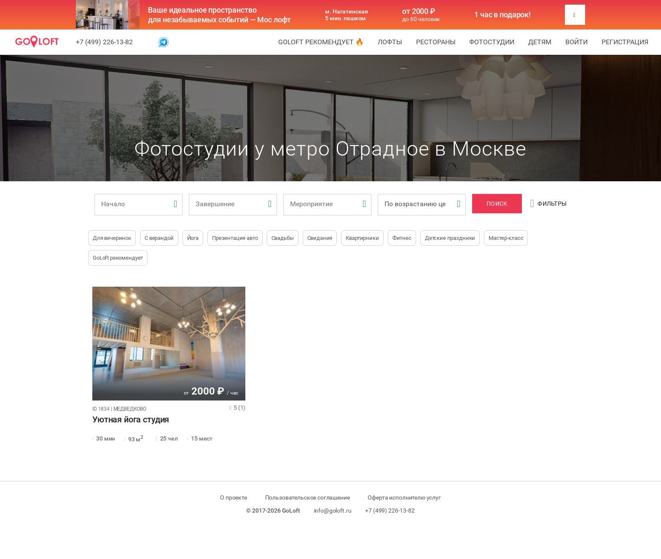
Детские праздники (450, 238)
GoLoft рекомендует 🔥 (321, 42)
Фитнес (401, 238)
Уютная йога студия (130, 420)
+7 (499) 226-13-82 (104, 42)
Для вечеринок (112, 238)
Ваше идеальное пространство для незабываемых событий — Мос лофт (219, 14)
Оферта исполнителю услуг (404, 497)
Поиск (496, 203)
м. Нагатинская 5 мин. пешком (346, 15)
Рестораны (436, 42)
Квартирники (362, 238)
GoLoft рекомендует (118, 258)
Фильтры (548, 203)
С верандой (159, 238)
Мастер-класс (506, 238)
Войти (576, 42)
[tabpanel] (168, 343)
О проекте (233, 497)
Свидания (320, 238)
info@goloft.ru (333, 510)
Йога (193, 238)
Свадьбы (282, 238)
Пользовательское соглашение (307, 497)
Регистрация (625, 42)
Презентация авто (235, 238)
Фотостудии (491, 42)
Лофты (390, 42)
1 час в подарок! (502, 15)
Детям (539, 42)
